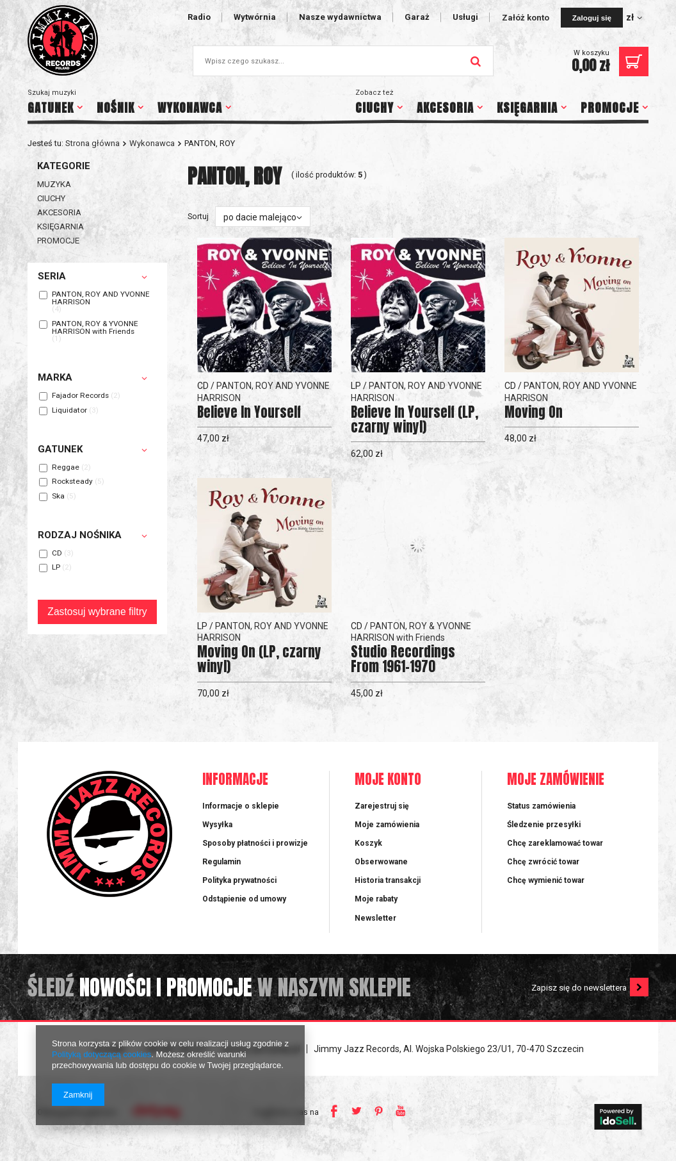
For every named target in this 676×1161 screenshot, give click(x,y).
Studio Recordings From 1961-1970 (403, 659)
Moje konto (388, 780)
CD (57, 553)
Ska (58, 496)
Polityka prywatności (239, 880)
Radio (199, 17)
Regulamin (221, 862)
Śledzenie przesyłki (544, 824)
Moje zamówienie (555, 780)
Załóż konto (526, 17)
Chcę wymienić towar (545, 880)
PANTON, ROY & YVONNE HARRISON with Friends (95, 327)
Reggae (65, 468)
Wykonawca (152, 143)
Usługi (465, 17)
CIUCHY (374, 108)
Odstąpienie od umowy (244, 899)
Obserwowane (381, 862)
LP (56, 568)
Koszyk (368, 843)
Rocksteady (72, 482)
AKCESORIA (445, 108)
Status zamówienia (541, 806)
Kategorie (63, 166)
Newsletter (375, 918)
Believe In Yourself (249, 412)
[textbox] (343, 60)
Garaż (417, 17)
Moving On (533, 412)
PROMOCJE (610, 108)
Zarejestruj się (382, 806)
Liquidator (69, 411)
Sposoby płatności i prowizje (255, 843)
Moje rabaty (376, 899)
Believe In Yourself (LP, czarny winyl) (414, 419)
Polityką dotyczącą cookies (101, 1054)
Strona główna (92, 143)
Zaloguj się (591, 17)
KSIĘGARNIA (527, 108)
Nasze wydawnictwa (340, 17)
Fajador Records (80, 396)
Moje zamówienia (387, 824)
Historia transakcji (388, 880)
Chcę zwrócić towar (543, 862)
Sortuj (198, 216)
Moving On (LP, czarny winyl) (259, 659)
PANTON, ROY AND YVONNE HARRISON (101, 298)
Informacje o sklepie (240, 806)
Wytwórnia (255, 17)
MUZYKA (54, 184)
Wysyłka (217, 824)
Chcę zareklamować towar (555, 843)
